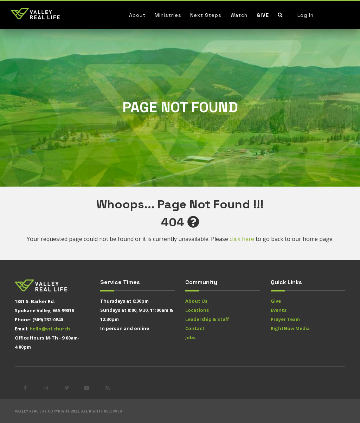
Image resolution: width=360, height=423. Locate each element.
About (137, 15)
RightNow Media (290, 328)
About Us (196, 301)
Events (279, 310)
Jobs (190, 337)
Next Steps (205, 15)
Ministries (168, 15)
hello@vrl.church (50, 328)
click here (242, 239)
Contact (195, 328)
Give (263, 15)
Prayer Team (285, 319)
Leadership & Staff (207, 319)
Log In (305, 15)
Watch (239, 15)
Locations (197, 310)
